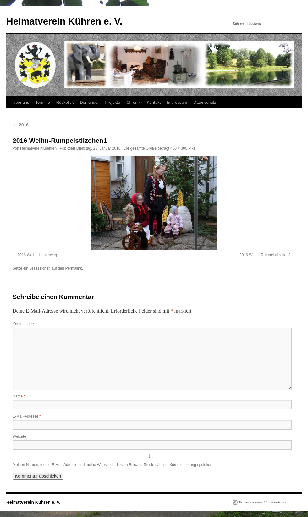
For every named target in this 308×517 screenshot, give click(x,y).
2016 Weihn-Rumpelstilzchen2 (265, 255)
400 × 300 (178, 148)
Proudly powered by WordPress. (263, 502)
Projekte (112, 102)
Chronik (133, 102)
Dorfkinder (89, 102)
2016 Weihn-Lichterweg (37, 255)
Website (19, 436)
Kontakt (154, 102)
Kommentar (24, 324)
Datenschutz (204, 102)
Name (19, 396)
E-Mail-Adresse (27, 416)
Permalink (73, 268)
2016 (21, 124)
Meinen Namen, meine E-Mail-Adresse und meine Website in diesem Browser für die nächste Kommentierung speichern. (114, 465)
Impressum (177, 102)
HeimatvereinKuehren (38, 148)
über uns (21, 102)
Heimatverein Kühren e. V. (64, 21)
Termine (43, 102)
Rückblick (65, 102)
